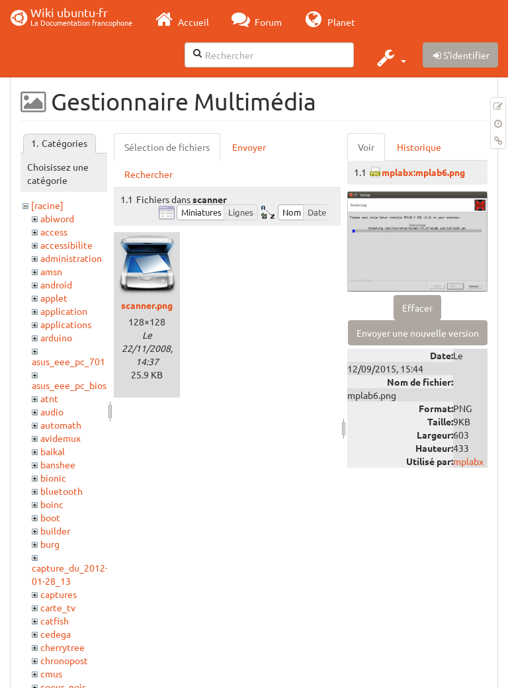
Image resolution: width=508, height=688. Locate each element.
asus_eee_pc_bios (69, 385)
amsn (51, 271)
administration (71, 258)
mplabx (468, 461)
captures (58, 594)
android (56, 284)
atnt (49, 398)
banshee (57, 464)
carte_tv (57, 607)
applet (53, 298)
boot (50, 517)
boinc (52, 504)
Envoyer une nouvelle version (418, 333)
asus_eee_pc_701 (68, 361)
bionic (53, 478)
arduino (56, 337)
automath (60, 425)
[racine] (47, 205)
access (53, 231)
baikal (52, 451)
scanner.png (147, 305)
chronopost (64, 660)
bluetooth (61, 491)
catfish (54, 620)
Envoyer (249, 147)
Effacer (417, 308)
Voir (366, 147)
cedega (55, 634)
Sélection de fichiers (167, 147)
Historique (419, 147)
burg (50, 544)
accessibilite (66, 245)
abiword (57, 218)
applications (65, 324)
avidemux (60, 438)
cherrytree (62, 647)
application (63, 311)
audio (52, 411)
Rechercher (148, 174)
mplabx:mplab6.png (423, 172)
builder (55, 531)
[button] (390, 57)
